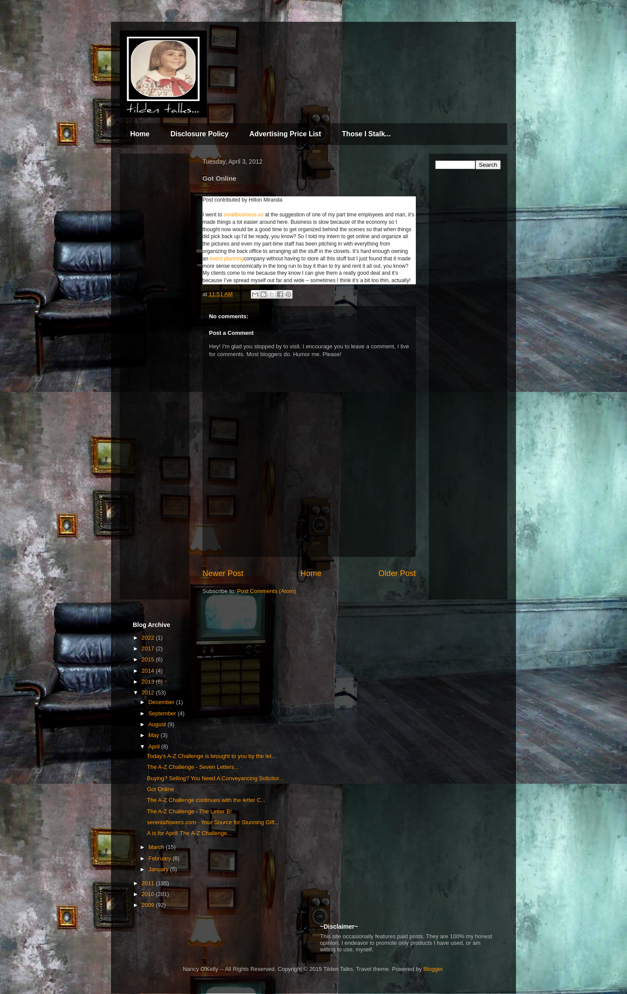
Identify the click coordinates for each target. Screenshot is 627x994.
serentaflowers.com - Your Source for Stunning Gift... (213, 822)
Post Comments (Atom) (266, 591)
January (159, 869)
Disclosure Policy (199, 134)
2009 (149, 905)
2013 (149, 681)
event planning (227, 259)
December (162, 702)
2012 (149, 692)
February (160, 858)
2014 (149, 670)
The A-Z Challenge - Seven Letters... (193, 767)
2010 (149, 894)
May (154, 735)
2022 (149, 637)
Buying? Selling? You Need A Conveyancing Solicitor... (215, 778)
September (163, 713)
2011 (149, 883)
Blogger (432, 969)
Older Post (397, 573)
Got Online (160, 789)
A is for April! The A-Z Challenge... (189, 833)
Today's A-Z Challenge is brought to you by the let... (211, 756)
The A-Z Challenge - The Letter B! (189, 811)
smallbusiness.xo (243, 215)
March (157, 847)
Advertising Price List (285, 134)
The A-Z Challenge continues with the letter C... (206, 800)
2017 (149, 648)
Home (139, 134)
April (155, 746)
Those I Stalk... (366, 134)
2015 (149, 659)
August (158, 724)
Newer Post (222, 573)
